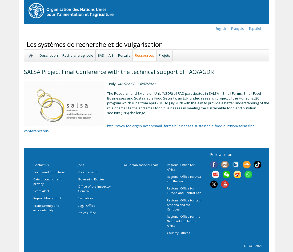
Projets (164, 55)
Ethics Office (87, 213)
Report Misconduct (47, 198)
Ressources (144, 55)
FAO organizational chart (140, 165)
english (220, 28)
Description (48, 55)
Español (255, 28)
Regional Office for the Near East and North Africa (183, 221)
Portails (124, 55)
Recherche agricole (77, 55)
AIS (111, 55)
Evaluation (85, 198)
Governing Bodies (91, 179)
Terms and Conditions (49, 172)
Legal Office (86, 206)
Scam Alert (41, 191)
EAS (101, 55)
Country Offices (178, 233)
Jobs (81, 165)
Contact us (41, 165)
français (237, 28)
